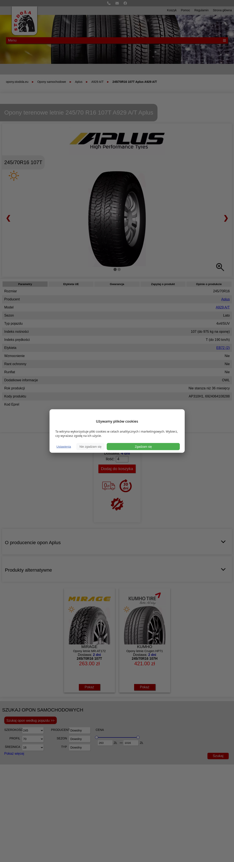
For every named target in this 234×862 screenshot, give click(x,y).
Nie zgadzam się (90, 446)
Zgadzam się (143, 446)
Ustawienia (64, 446)
